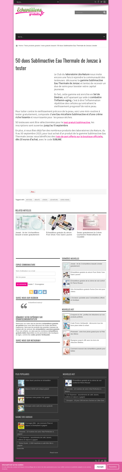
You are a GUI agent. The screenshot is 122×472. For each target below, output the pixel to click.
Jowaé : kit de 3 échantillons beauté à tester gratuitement (27, 233)
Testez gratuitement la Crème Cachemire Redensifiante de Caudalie (89, 234)
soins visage (65, 199)
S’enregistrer (39, 284)
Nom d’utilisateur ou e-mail (25, 271)
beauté (37, 199)
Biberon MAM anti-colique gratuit (37, 389)
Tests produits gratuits (32, 46)
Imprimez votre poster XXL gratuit (37, 397)
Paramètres (113, 467)
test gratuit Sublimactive (77, 122)
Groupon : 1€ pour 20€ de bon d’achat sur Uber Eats (85, 400)
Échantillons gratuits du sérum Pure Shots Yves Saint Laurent (59, 233)
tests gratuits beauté (48, 46)
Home (21, 46)
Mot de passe (21, 277)
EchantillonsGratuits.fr (35, 302)
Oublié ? (31, 284)
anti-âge (29, 199)
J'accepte (100, 467)
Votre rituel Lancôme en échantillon (38, 380)
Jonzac (44, 199)
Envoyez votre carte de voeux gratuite (39, 406)
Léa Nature (54, 199)
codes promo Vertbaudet (40, 334)
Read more (54, 452)
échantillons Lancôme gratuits (47, 329)
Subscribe (20, 448)
